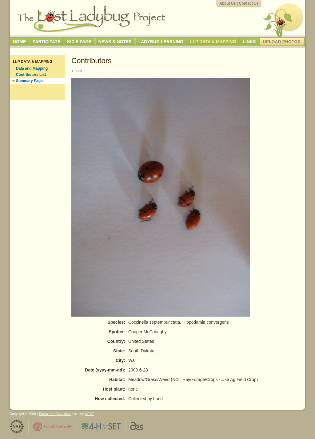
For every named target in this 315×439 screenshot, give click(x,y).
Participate (46, 41)
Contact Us (248, 3)
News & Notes (115, 41)
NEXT (89, 414)
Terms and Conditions (55, 414)
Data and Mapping (32, 68)
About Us (227, 3)
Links (249, 41)
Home (19, 41)
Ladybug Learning (160, 41)
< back (76, 71)
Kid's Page (79, 41)
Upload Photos (282, 41)
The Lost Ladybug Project (91, 18)
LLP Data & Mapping (213, 41)
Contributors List (31, 74)
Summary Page (29, 81)
